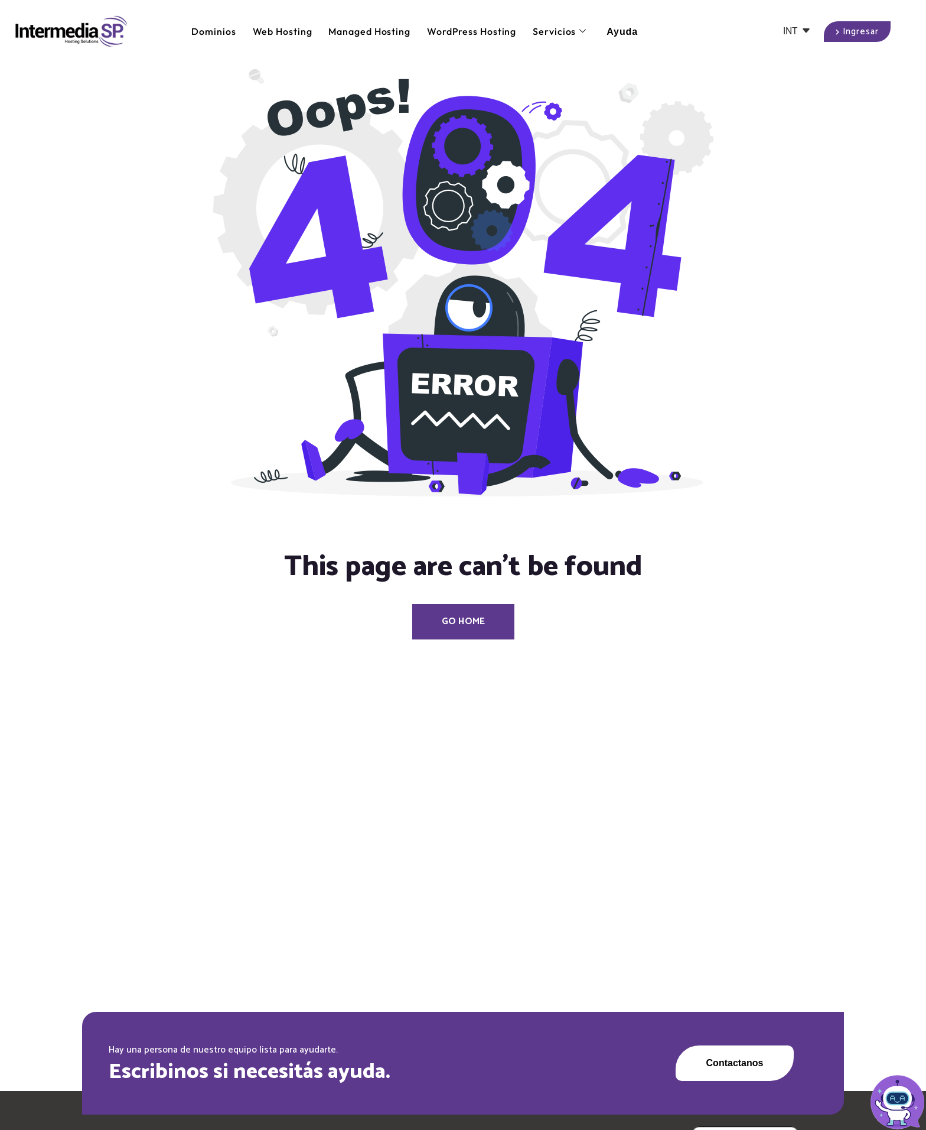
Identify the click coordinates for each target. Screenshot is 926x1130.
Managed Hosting (369, 31)
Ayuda (622, 32)
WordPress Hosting (471, 31)
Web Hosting (282, 31)
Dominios (213, 31)
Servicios (559, 31)
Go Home (463, 621)
